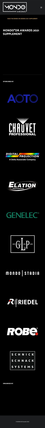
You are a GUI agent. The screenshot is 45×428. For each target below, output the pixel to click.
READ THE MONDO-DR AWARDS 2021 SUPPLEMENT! (22, 18)
